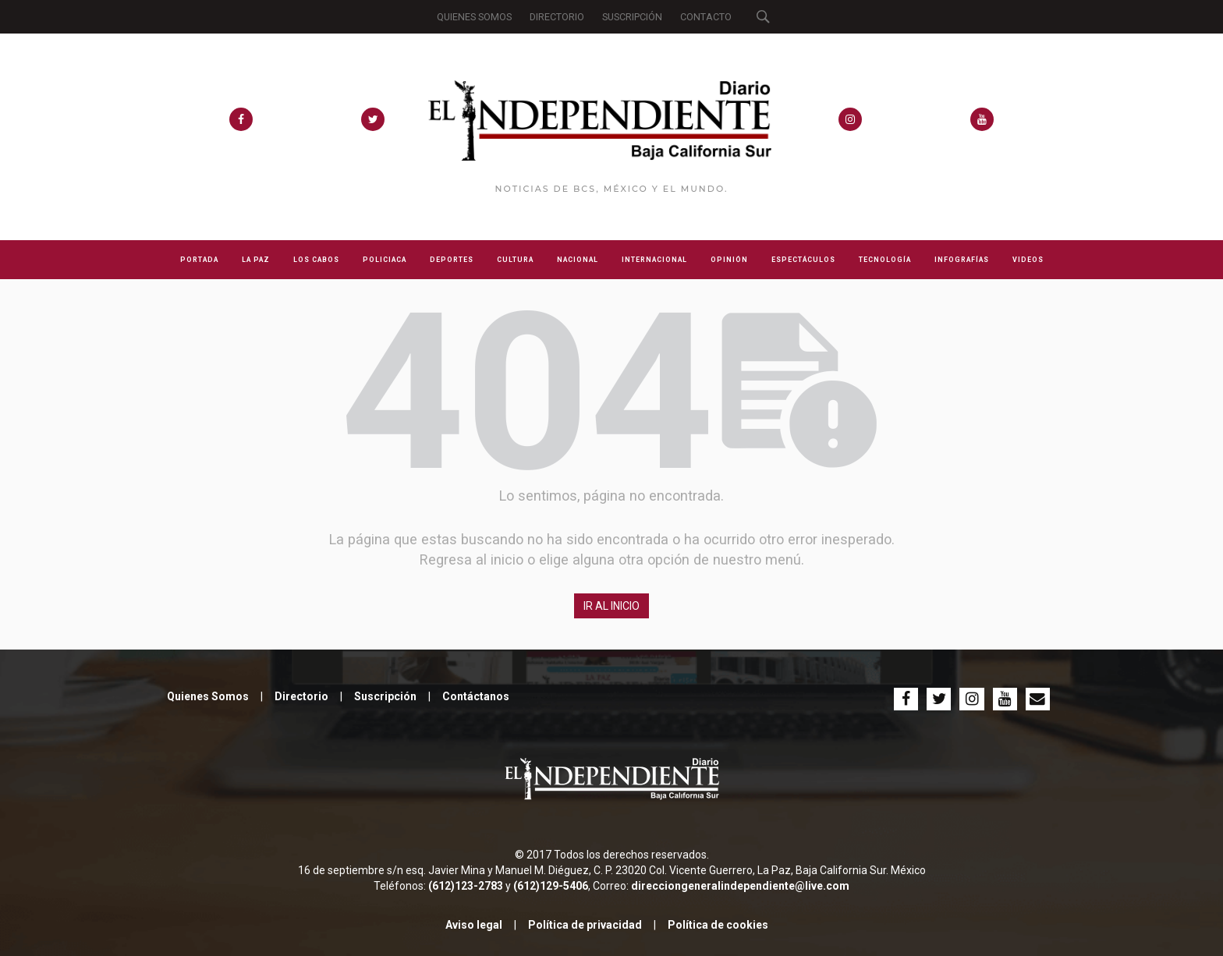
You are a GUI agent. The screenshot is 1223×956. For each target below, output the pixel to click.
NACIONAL (577, 260)
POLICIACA (384, 260)
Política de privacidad (585, 925)
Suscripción (385, 696)
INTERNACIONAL (654, 260)
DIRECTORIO (557, 17)
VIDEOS (1028, 260)
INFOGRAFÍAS (961, 260)
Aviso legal (473, 925)
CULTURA (515, 260)
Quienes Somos (208, 696)
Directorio (301, 696)
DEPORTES (451, 260)
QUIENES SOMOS (474, 17)
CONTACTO (706, 17)
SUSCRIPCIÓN (632, 17)
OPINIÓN (729, 260)
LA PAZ (256, 260)
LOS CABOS (316, 260)
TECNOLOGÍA (885, 260)
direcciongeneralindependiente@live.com (740, 886)
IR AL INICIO (611, 606)
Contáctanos (475, 696)
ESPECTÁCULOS (803, 260)
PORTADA (199, 260)
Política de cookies (718, 925)
